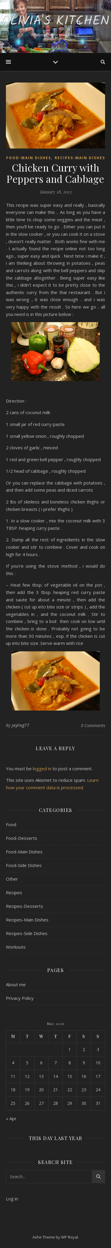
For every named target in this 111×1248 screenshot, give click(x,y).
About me (16, 984)
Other (12, 879)
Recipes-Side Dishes (27, 933)
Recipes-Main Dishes (80, 157)
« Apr (11, 1118)
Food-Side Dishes (24, 865)
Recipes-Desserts (24, 906)
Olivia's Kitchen (55, 21)
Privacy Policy (20, 998)
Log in (12, 1199)
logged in (42, 768)
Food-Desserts (21, 838)
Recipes (14, 892)
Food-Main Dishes (28, 157)
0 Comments (93, 725)
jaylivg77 (21, 725)
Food (11, 824)
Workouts (16, 947)
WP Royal (69, 1237)
